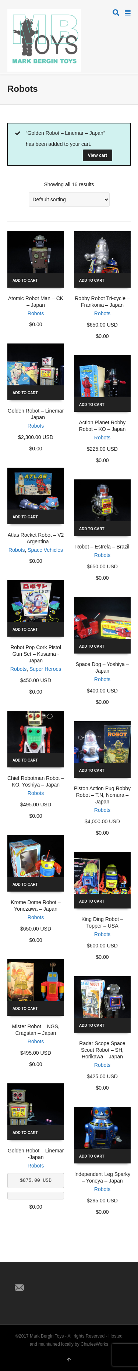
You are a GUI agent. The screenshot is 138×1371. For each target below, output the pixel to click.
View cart (97, 155)
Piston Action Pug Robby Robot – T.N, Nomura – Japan (102, 795)
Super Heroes (45, 669)
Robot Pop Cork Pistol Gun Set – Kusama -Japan (35, 653)
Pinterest (53, 1275)
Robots (36, 313)
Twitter (20, 1275)
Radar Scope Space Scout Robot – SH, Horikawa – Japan (102, 1049)
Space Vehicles (45, 550)
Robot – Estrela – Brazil (102, 547)
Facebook (37, 1275)
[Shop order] (69, 199)
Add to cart (25, 280)
